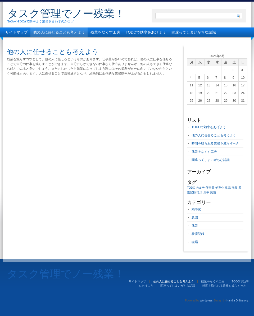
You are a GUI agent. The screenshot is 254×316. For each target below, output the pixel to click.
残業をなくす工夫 (105, 32)
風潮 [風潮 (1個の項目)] (213, 192)
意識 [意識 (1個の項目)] (228, 187)
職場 (195, 242)
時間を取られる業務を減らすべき (33, 42)
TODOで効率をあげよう (146, 32)
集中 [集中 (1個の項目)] (206, 192)
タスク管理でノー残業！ (66, 13)
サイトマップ (16, 32)
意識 (195, 217)
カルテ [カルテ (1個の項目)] (200, 187)
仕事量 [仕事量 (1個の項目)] (210, 187)
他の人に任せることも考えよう (59, 32)
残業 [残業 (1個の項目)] (234, 187)
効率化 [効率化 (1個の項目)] (219, 187)
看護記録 (198, 234)
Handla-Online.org (237, 300)
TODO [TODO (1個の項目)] (191, 187)
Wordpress (206, 300)
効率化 (196, 209)
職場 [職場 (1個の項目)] (199, 192)
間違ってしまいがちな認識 (193, 32)
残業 (195, 225)
